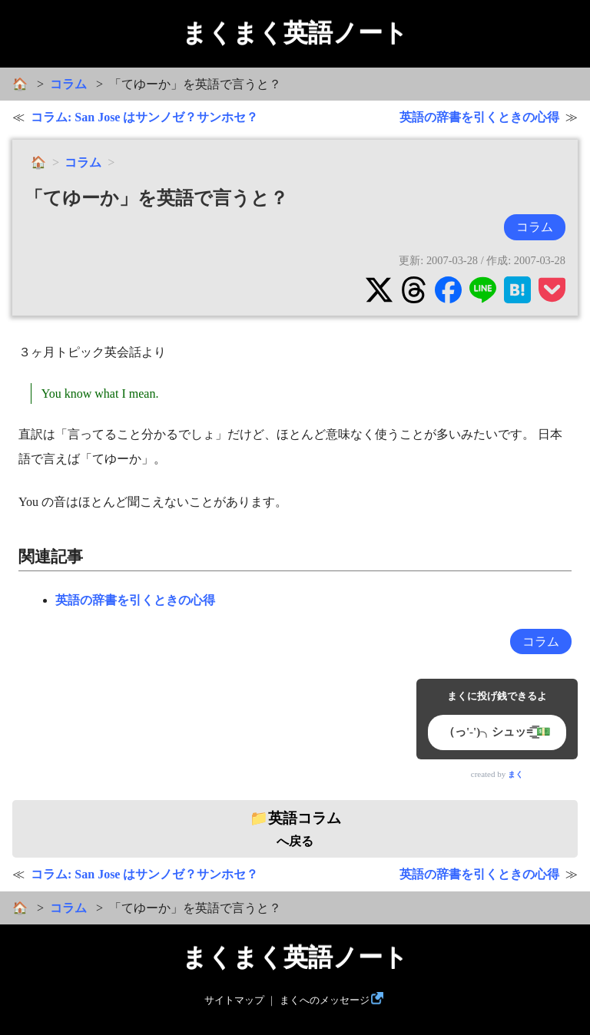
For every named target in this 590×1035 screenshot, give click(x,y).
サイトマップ (234, 1000)
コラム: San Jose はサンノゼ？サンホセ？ (144, 117)
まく (515, 774)
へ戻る (295, 829)
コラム (68, 84)
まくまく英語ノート (295, 33)
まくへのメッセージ (325, 1000)
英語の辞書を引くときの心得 (479, 117)
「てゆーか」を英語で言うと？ (156, 198)
